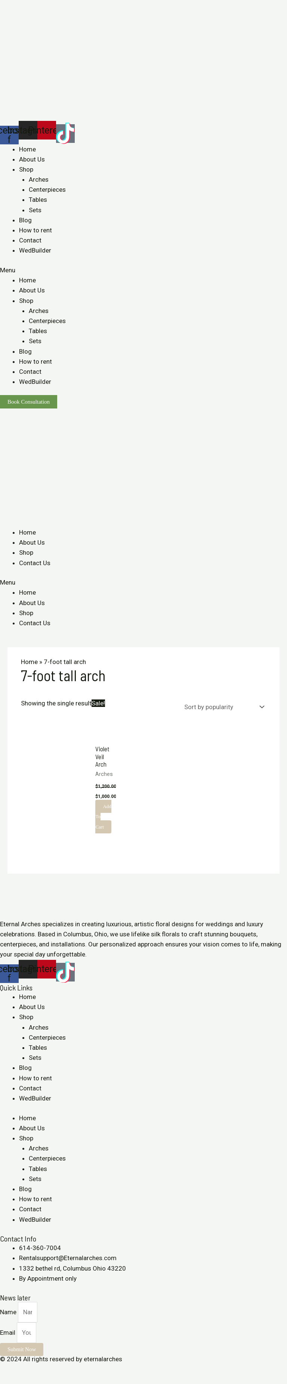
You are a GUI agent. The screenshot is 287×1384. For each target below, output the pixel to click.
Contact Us (34, 563)
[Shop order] (222, 707)
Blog (25, 220)
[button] (143, 270)
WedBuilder (35, 250)
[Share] (23, 1369)
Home (27, 149)
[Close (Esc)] (7, 1369)
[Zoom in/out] (56, 1369)
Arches (39, 179)
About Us (32, 159)
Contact (30, 240)
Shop (26, 169)
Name (9, 1312)
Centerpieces (47, 189)
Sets (35, 210)
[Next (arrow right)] (23, 1380)
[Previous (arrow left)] (7, 1380)
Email (8, 1332)
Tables (38, 199)
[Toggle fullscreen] (40, 1369)
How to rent (35, 230)
